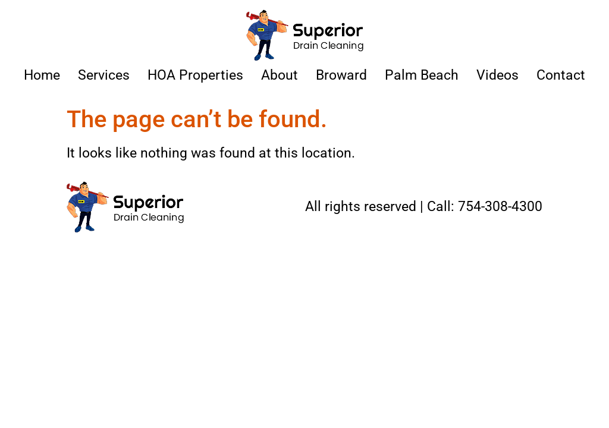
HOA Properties (195, 75)
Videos (497, 75)
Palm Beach (422, 75)
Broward (341, 75)
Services (104, 75)
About (279, 75)
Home (42, 75)
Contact (560, 75)
